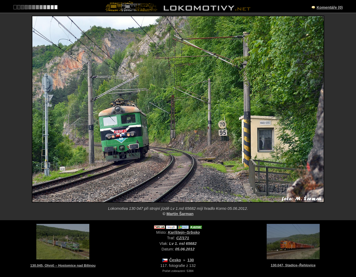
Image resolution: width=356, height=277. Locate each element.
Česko (175, 260)
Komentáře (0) (330, 7)
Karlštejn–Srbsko (184, 232)
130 (190, 260)
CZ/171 (182, 238)
